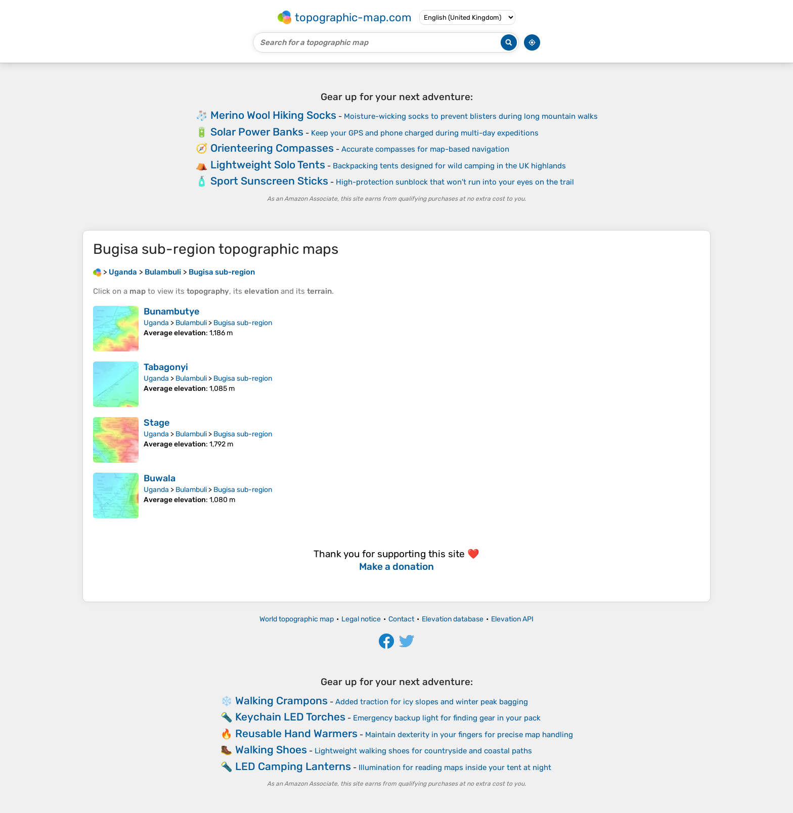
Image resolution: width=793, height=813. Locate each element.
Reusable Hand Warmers (296, 733)
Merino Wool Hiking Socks (273, 115)
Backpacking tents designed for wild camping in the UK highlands (449, 165)
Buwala (159, 478)
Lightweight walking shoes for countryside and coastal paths (423, 750)
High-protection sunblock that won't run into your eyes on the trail (455, 182)
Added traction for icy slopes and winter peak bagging (431, 701)
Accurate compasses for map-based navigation (425, 149)
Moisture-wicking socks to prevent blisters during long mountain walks (471, 116)
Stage (156, 422)
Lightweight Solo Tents (267, 164)
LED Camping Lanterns (293, 766)
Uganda (156, 323)
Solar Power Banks (256, 131)
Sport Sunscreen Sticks (269, 180)
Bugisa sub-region (242, 323)
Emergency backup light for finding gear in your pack (447, 717)
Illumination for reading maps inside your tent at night (455, 767)
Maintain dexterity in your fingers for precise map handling (469, 734)
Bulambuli (191, 323)
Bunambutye (171, 311)
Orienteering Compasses (272, 148)
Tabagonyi (166, 367)
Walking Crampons (281, 700)
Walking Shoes (271, 749)
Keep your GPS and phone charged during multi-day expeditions (425, 133)
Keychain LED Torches (290, 716)
